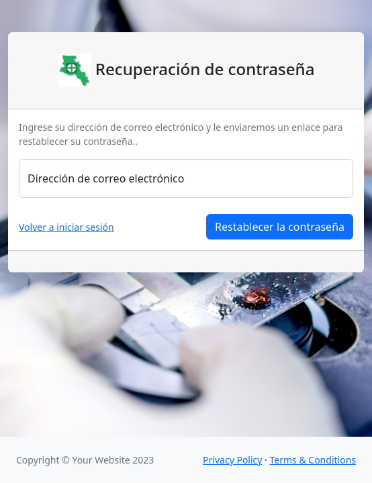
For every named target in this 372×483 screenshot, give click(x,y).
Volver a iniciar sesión (66, 227)
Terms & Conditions (313, 459)
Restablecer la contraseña (279, 226)
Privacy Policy (232, 459)
